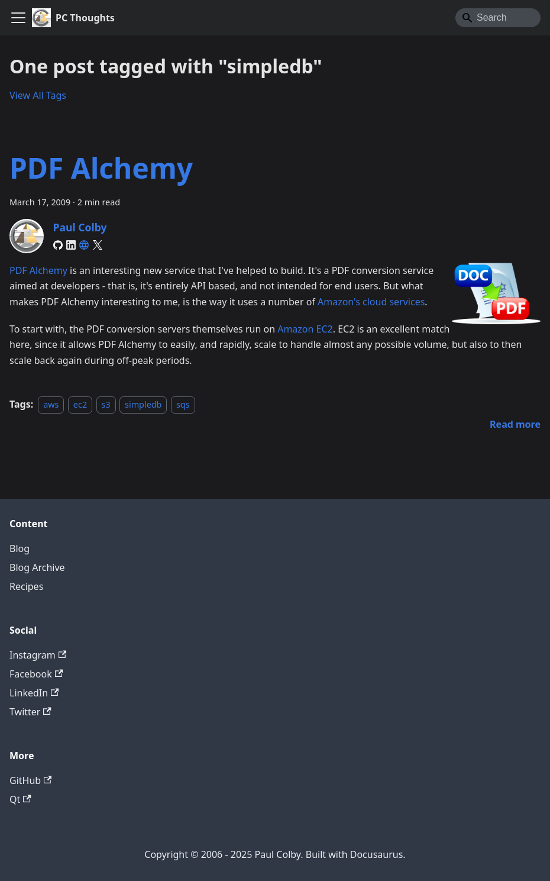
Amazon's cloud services (371, 301)
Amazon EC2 (305, 328)
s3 (106, 404)
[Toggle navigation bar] (18, 18)
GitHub (30, 780)
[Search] (498, 17)
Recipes (26, 586)
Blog (19, 548)
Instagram (37, 654)
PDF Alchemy (101, 168)
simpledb (143, 404)
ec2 (80, 404)
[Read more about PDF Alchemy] (515, 424)
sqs (183, 404)
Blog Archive (37, 567)
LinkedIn (34, 692)
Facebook (36, 673)
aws (51, 404)
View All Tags (37, 95)
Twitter (30, 711)
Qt (20, 799)
